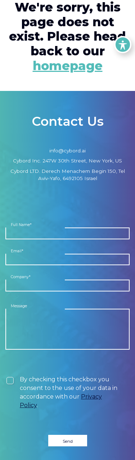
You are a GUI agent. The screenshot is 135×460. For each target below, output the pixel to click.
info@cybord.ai (67, 150)
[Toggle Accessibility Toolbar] (122, 44)
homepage (68, 65)
